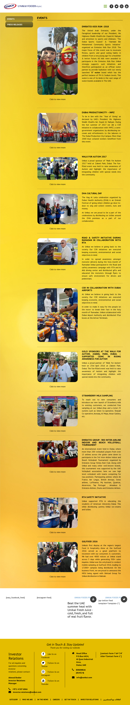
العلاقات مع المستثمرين (112, 699)
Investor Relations (90, 699)
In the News (42, 699)
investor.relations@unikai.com (27, 692)
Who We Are (27, 699)
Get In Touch (70, 699)
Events (10, 19)
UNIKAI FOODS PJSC (83, 597)
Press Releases (14, 24)
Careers (56, 699)
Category (13, 699)
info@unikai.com (84, 677)
